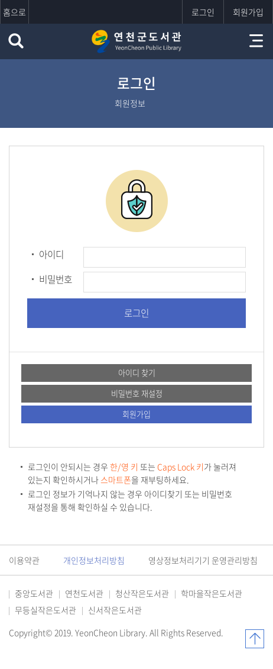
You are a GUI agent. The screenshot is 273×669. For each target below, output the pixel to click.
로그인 (202, 12)
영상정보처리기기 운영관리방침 (203, 560)
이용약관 (24, 560)
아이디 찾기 (136, 372)
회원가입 (248, 12)
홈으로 (14, 12)
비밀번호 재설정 (136, 393)
